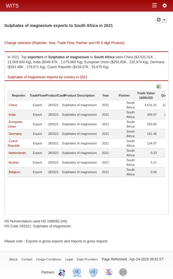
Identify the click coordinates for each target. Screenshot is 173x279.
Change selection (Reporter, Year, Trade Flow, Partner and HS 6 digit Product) (64, 43)
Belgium (14, 172)
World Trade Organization (109, 272)
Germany (15, 133)
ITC (63, 272)
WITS (12, 6)
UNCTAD (78, 272)
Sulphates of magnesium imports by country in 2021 (47, 77)
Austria (13, 162)
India (12, 114)
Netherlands (17, 153)
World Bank (124, 272)
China (13, 105)
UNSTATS (93, 272)
